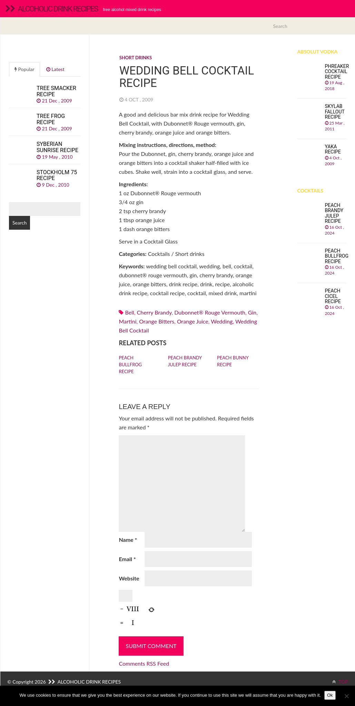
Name (128, 539)
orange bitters (156, 321)
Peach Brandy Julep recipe (185, 361)
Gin (252, 312)
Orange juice (192, 321)
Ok (330, 695)
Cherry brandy (154, 312)
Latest (55, 69)
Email (127, 559)
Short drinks (135, 57)
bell (129, 312)
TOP (340, 682)
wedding (222, 321)
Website (129, 578)
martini (127, 321)
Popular (24, 69)
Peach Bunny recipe (232, 361)
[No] (346, 696)
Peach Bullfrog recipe (130, 364)
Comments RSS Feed (144, 663)
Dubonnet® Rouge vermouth (209, 312)
